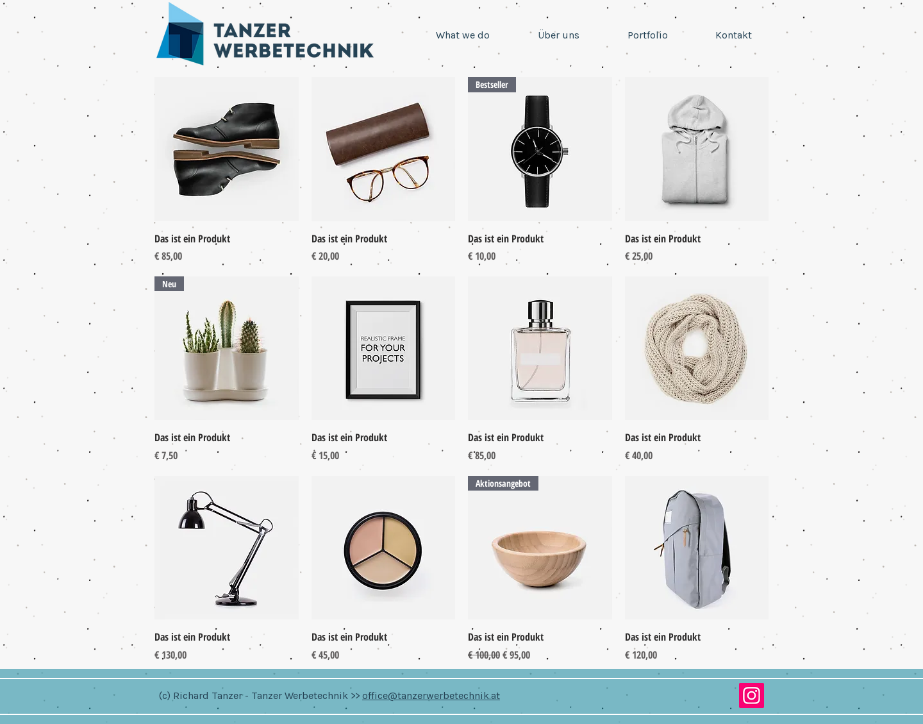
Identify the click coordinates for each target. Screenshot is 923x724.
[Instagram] (751, 695)
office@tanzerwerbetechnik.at (431, 695)
